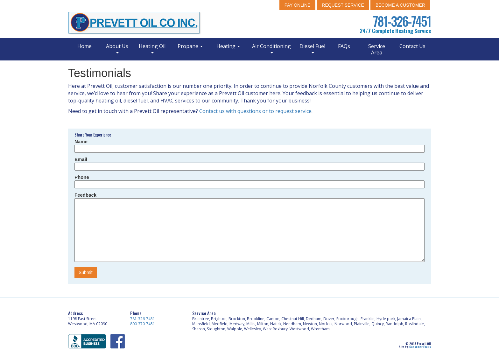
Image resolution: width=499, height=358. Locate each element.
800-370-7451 (142, 323)
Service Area (376, 49)
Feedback (85, 195)
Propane (190, 46)
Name (81, 141)
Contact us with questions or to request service (255, 111)
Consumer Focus (420, 346)
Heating (228, 46)
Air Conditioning (271, 48)
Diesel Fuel (312, 48)
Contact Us (412, 46)
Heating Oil (152, 48)
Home (84, 46)
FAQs (344, 46)
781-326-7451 (402, 21)
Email (80, 159)
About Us (117, 48)
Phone (81, 177)
